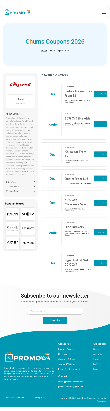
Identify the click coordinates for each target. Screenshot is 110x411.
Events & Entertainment (69, 373)
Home (44, 46)
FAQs (95, 368)
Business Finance (66, 353)
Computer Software (67, 363)
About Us (97, 358)
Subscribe (55, 324)
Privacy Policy (40, 402)
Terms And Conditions (14, 402)
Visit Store (20, 99)
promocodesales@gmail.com (70, 391)
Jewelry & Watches (66, 368)
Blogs (95, 373)
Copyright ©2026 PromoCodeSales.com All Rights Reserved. (83, 403)
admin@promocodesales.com (71, 386)
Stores (96, 363)
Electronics (63, 358)
